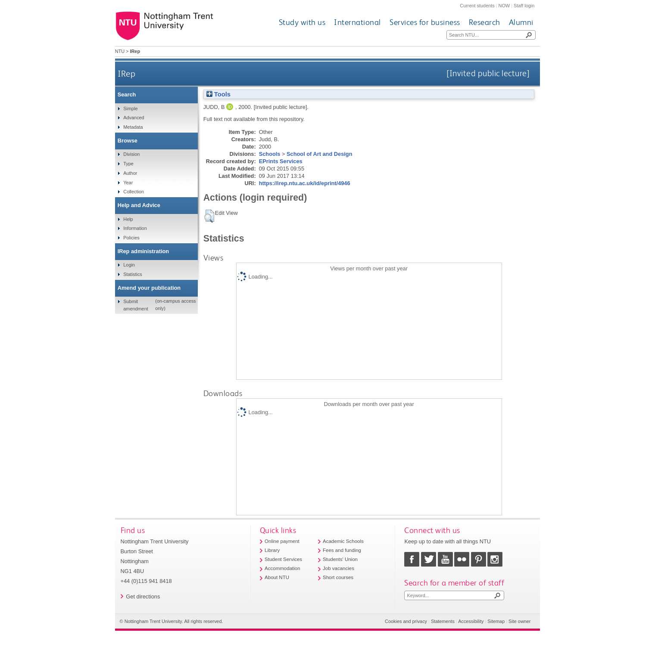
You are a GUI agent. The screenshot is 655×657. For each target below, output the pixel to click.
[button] (209, 216)
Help (128, 219)
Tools (218, 94)
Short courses (338, 577)
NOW (504, 5)
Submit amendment (135, 305)
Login (129, 264)
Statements (443, 621)
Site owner (519, 621)
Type (128, 163)
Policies (131, 237)
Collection (133, 191)
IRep (126, 73)
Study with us (302, 22)
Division (131, 154)
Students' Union (340, 559)
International (357, 22)
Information (135, 228)
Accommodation (282, 568)
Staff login (524, 5)
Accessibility (470, 621)
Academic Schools (343, 541)
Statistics (132, 274)
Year (128, 182)
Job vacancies (338, 568)
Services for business (425, 22)
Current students (477, 5)
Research (484, 22)
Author (130, 173)
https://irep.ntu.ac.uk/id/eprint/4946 (304, 183)
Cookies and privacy (406, 621)
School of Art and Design (319, 154)
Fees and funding (342, 550)
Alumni (521, 22)
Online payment (282, 541)
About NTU (277, 577)
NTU (120, 51)
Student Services (283, 559)
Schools (270, 154)
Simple (130, 108)
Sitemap (496, 621)
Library (272, 550)
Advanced (133, 117)
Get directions (143, 596)
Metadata (133, 127)
